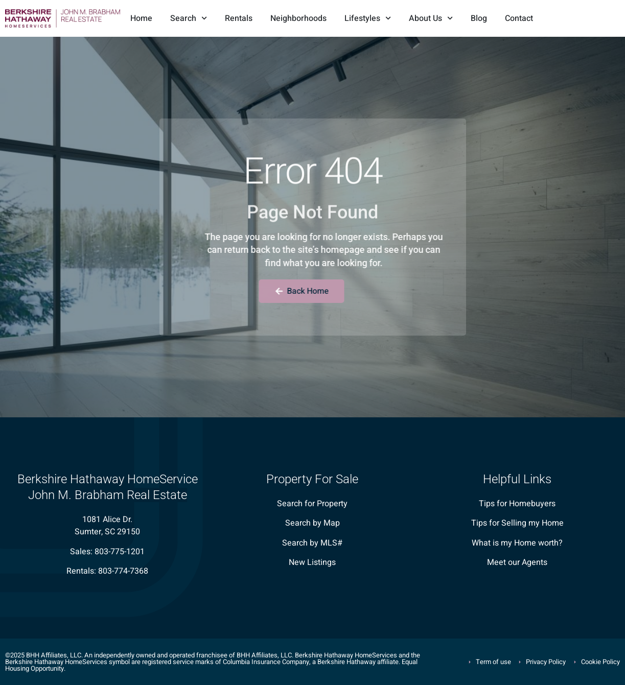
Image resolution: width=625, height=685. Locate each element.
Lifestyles (367, 18)
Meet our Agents (517, 562)
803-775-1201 (120, 552)
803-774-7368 (123, 571)
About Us (431, 18)
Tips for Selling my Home (517, 523)
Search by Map (312, 523)
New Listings (312, 562)
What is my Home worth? (517, 543)
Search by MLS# (312, 543)
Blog (479, 18)
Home (141, 18)
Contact (519, 18)
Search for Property (312, 504)
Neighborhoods (298, 18)
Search (188, 18)
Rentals (238, 18)
